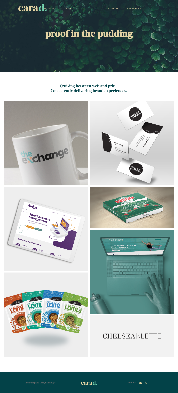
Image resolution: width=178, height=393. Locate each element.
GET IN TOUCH (134, 8)
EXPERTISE (113, 8)
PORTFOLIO (50, 8)
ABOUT (68, 8)
